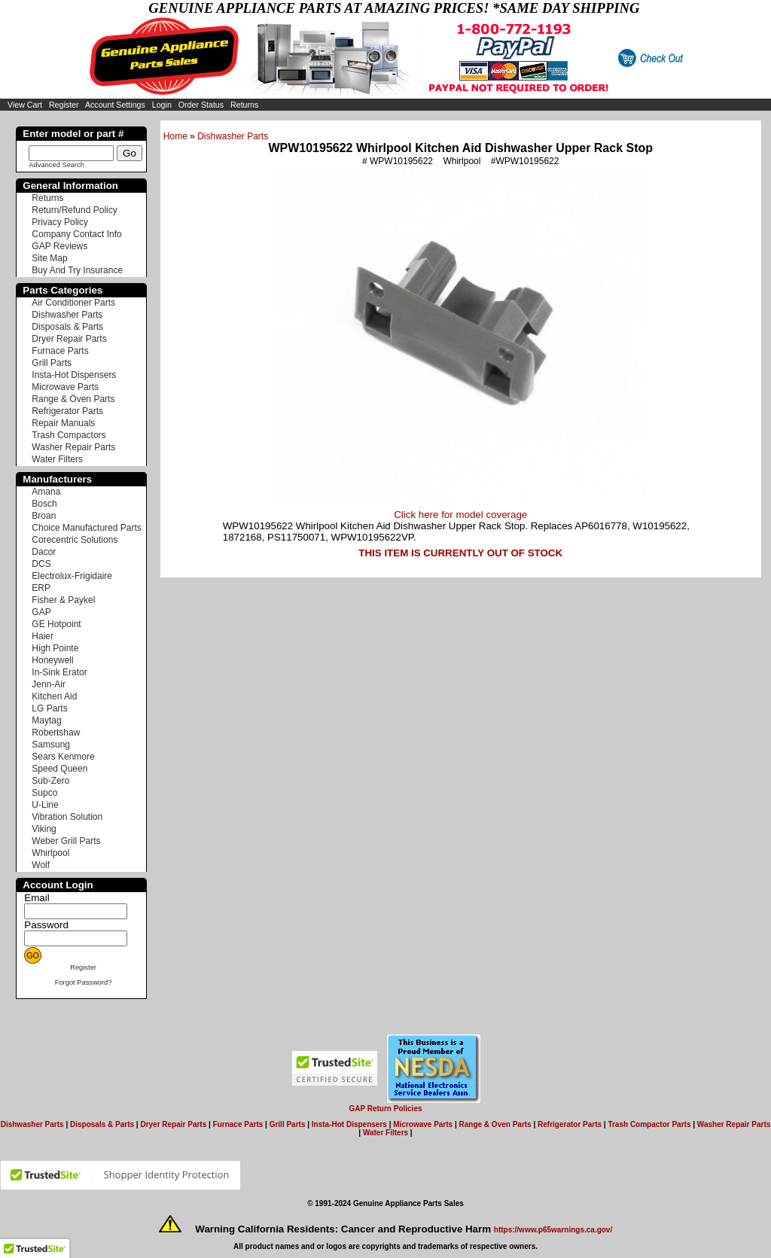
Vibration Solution (67, 817)
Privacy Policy (60, 222)
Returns (244, 104)
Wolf (41, 865)
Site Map (49, 258)
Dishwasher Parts (232, 136)
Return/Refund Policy (74, 210)
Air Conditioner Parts (73, 302)
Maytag (46, 720)
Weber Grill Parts (66, 841)
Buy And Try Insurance (77, 270)
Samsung (51, 744)
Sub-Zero (50, 780)
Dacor (44, 552)
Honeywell (52, 660)
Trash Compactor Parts (649, 1124)
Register (64, 104)
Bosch (44, 503)
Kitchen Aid (54, 696)
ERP (41, 588)
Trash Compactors (68, 435)
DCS (41, 564)
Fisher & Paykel (63, 600)
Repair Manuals (63, 423)
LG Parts (49, 708)
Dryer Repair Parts (69, 339)
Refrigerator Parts (67, 411)
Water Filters (57, 459)
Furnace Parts (60, 351)
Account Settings (115, 104)
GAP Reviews (59, 246)
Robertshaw (56, 732)
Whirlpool (50, 853)
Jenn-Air (49, 684)
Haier (42, 636)
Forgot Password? (83, 982)
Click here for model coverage (460, 514)
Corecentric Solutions (74, 540)
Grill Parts (52, 363)
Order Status (201, 104)
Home (175, 136)
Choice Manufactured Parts (86, 527)
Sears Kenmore (63, 756)
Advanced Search (56, 165)
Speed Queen (59, 768)
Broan (44, 515)
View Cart (25, 104)
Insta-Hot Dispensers (74, 375)
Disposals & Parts (67, 326)
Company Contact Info (76, 234)
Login (162, 104)
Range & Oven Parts (73, 399)
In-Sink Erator (59, 672)
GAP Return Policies (385, 1108)
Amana (46, 491)
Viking (44, 829)
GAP (41, 612)
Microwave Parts (65, 387)
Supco (44, 792)
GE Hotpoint (56, 624)
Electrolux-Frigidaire (72, 576)
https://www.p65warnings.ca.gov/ (553, 1230)
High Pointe (55, 648)
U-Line (45, 805)
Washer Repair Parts (73, 447)
